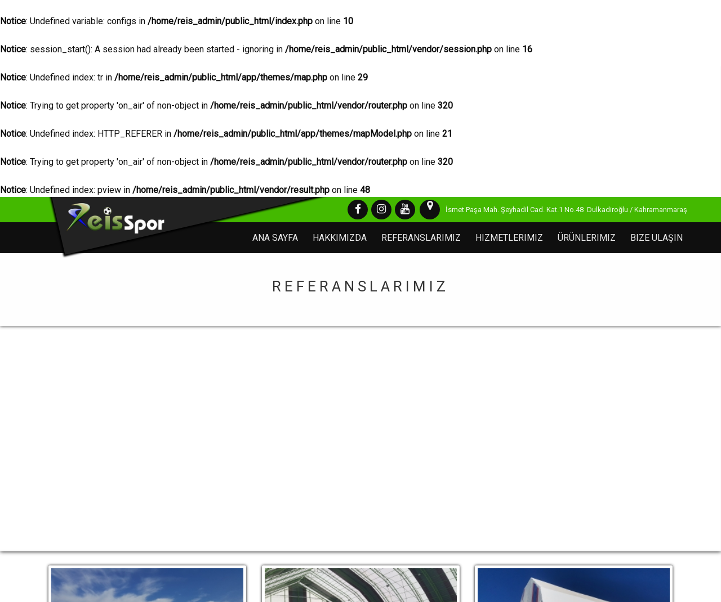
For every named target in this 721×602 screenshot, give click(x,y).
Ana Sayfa (275, 237)
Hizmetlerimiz (509, 237)
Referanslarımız (421, 237)
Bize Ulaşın (656, 237)
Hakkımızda (340, 237)
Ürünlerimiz (587, 237)
